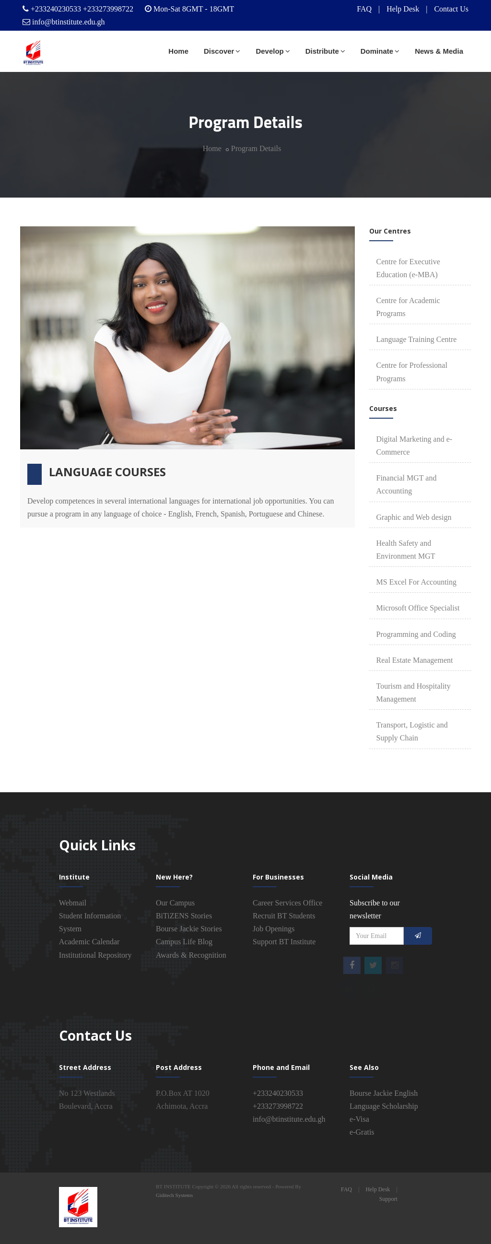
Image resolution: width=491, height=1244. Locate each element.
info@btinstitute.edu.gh (68, 22)
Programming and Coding (416, 634)
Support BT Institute (284, 942)
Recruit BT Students (284, 916)
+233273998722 (278, 1106)
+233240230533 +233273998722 (82, 9)
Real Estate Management (414, 660)
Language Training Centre (416, 339)
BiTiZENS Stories (184, 916)
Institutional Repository (95, 955)
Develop (273, 51)
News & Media (439, 51)
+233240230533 (278, 1093)
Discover (222, 51)
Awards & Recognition (191, 955)
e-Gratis (362, 1132)
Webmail (72, 903)
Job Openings (274, 929)
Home (178, 51)
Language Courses (107, 472)
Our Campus (175, 903)
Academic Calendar (89, 942)
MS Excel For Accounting (416, 582)
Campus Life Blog (184, 942)
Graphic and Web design (414, 517)
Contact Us (451, 9)
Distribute (325, 51)
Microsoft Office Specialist (418, 608)
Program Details (256, 148)
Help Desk (402, 9)
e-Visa (359, 1119)
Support (388, 1199)
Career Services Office (287, 903)
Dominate (380, 51)
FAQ (364, 9)
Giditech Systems (174, 1195)
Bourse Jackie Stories (189, 929)
